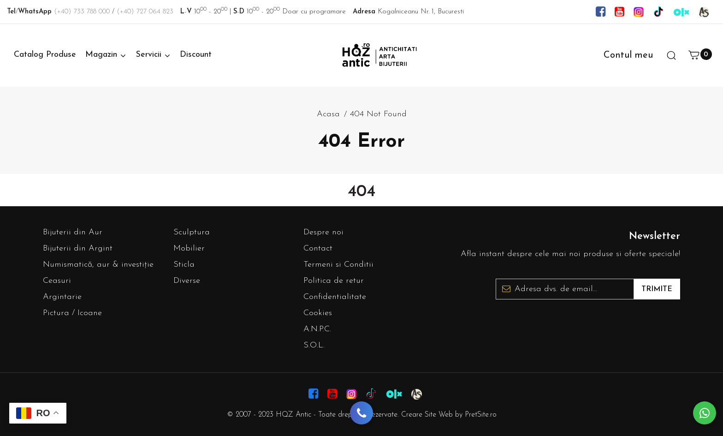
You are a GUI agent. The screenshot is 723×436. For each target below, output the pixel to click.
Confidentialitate (334, 297)
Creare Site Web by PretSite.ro (449, 414)
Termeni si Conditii (338, 264)
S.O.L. (314, 345)
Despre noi (323, 232)
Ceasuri (57, 280)
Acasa (328, 114)
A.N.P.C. (317, 329)
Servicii (148, 54)
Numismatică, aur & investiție (98, 264)
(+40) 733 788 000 (82, 11)
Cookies (317, 313)
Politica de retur (333, 280)
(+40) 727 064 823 (145, 11)
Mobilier (189, 248)
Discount (196, 54)
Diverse (186, 280)
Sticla (184, 264)
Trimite (656, 289)
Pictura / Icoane (72, 313)
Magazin (101, 54)
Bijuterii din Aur (72, 232)
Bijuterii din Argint (78, 248)
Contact (317, 248)
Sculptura (191, 232)
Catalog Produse (45, 54)
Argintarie (62, 297)
